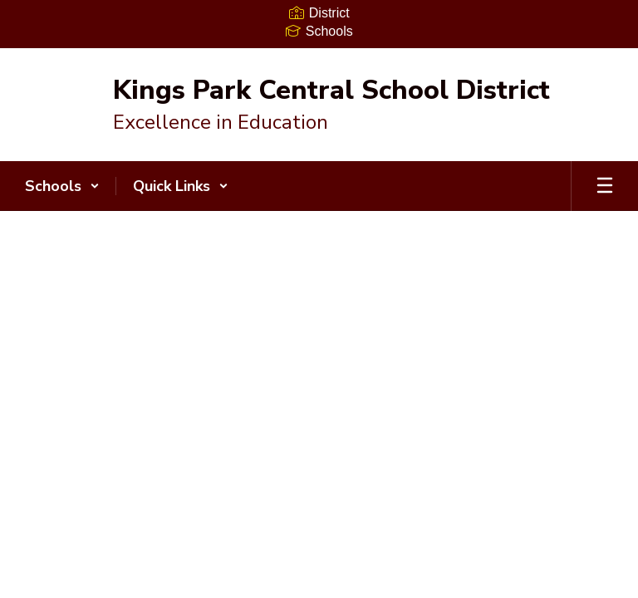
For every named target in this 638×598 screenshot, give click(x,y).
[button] (62, 186)
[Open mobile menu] (605, 186)
